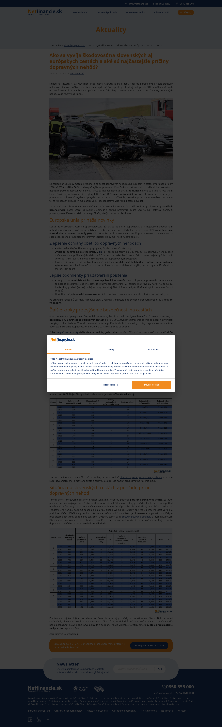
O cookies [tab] (153, 349)
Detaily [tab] (111, 349)
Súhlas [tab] (68, 349)
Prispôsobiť (110, 385)
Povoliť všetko (151, 385)
